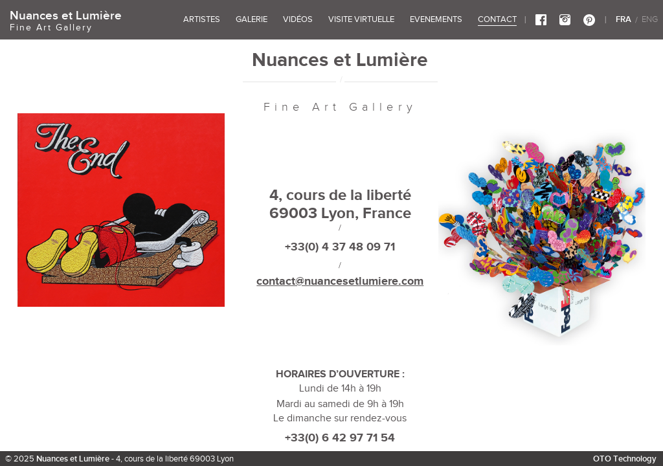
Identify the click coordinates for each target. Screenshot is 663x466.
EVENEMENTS (436, 19)
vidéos (298, 19)
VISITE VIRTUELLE (361, 19)
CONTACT (497, 19)
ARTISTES (201, 19)
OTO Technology (625, 458)
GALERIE (251, 19)
